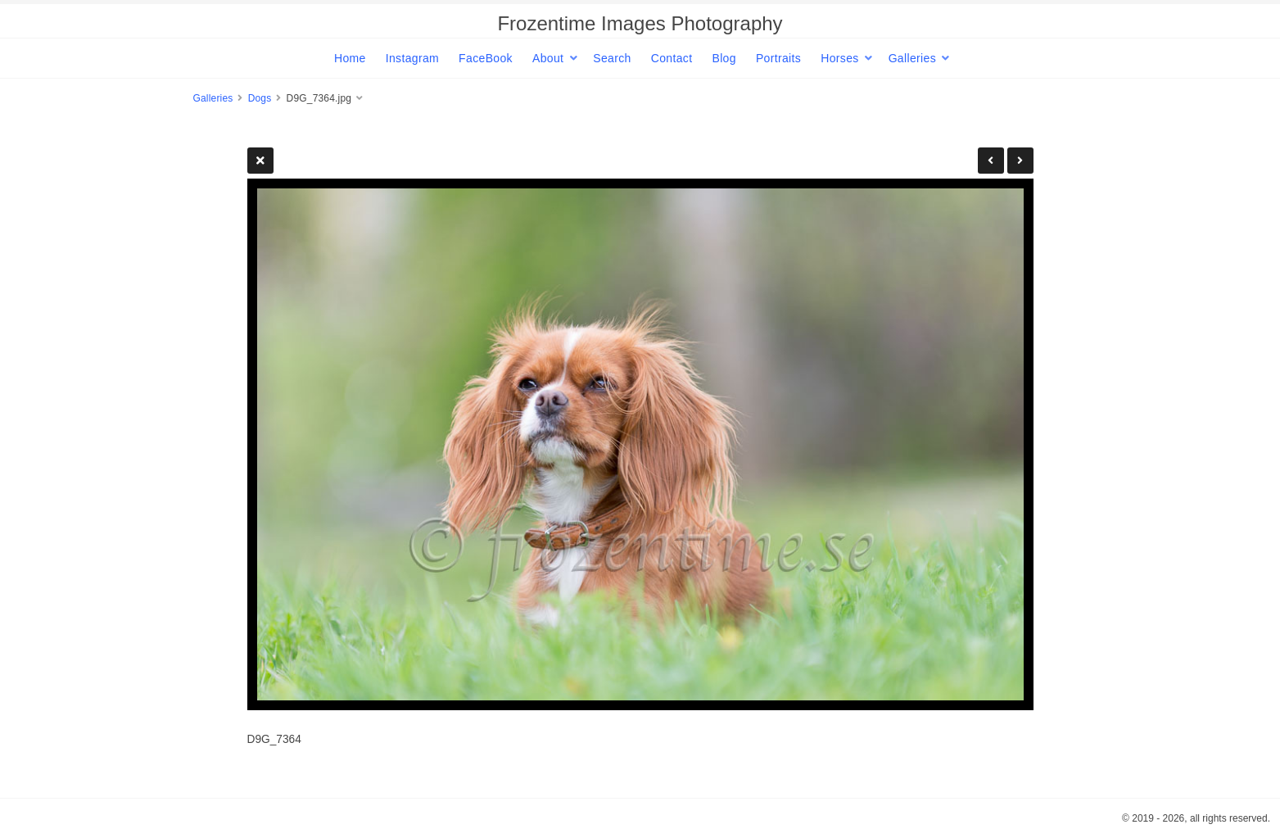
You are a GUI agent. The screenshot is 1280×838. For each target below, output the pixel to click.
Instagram (412, 58)
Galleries (912, 58)
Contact (672, 58)
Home (350, 58)
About (547, 58)
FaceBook (486, 58)
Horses (839, 58)
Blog (723, 58)
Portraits (778, 58)
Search (612, 58)
